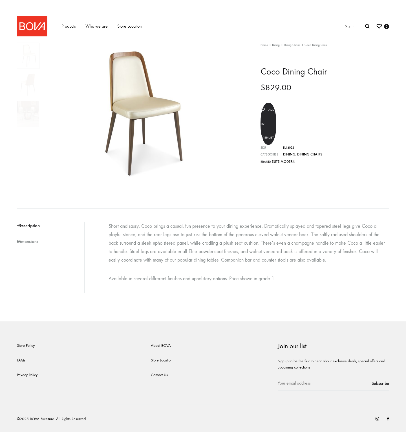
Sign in (350, 26)
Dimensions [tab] (29, 243)
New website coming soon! (203, 5)
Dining (276, 45)
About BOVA (161, 345)
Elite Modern (282, 143)
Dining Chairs (292, 45)
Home (264, 45)
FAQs (21, 360)
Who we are (96, 26)
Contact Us (159, 374)
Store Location (129, 26)
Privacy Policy (27, 374)
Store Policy (26, 345)
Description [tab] (38, 226)
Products (68, 26)
